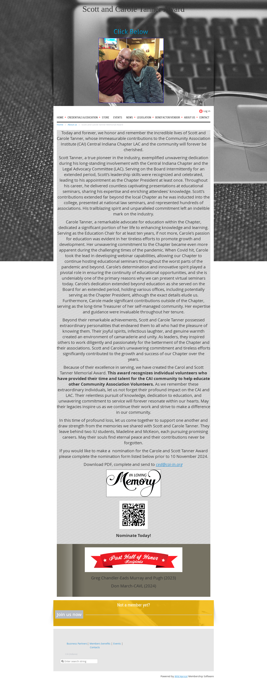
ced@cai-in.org (169, 464)
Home (60, 124)
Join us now (69, 614)
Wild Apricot (181, 676)
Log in (207, 111)
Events (117, 643)
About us (72, 124)
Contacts (95, 647)
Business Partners (77, 643)
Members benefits (100, 643)
